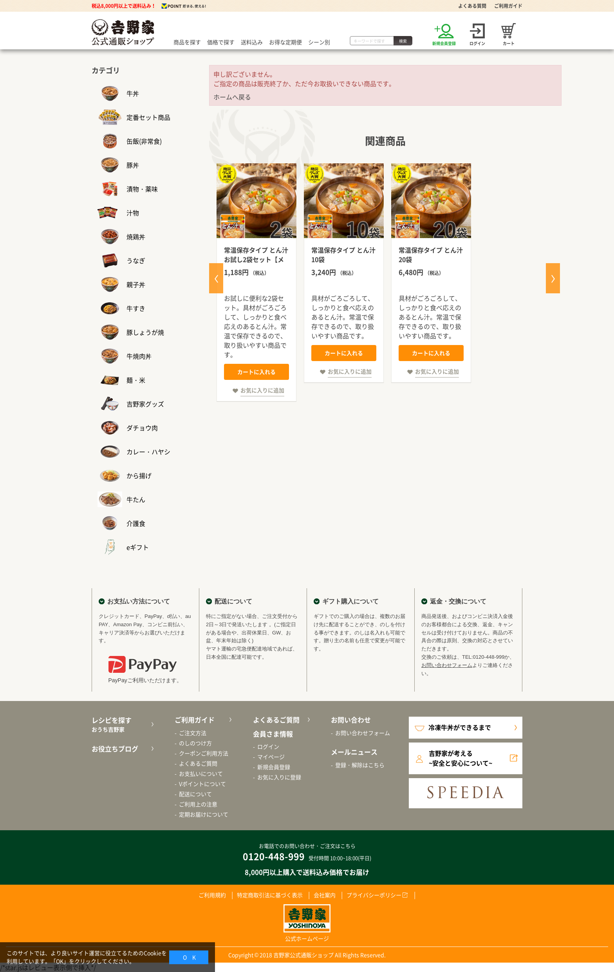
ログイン (268, 746)
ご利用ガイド (508, 5)
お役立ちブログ (115, 748)
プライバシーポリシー (374, 895)
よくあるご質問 (198, 763)
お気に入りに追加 (262, 390)
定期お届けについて (203, 814)
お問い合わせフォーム (446, 665)
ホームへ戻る (232, 96)
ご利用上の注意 (198, 804)
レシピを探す (122, 724)
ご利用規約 (212, 895)
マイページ (271, 757)
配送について (195, 794)
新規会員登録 (273, 767)
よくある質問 (472, 5)
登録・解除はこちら (360, 765)
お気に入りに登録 (279, 777)
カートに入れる (256, 372)
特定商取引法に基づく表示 (270, 895)
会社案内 (325, 895)
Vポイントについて (202, 784)
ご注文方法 (192, 733)
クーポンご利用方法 (203, 753)
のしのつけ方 (195, 743)
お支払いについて (201, 773)
